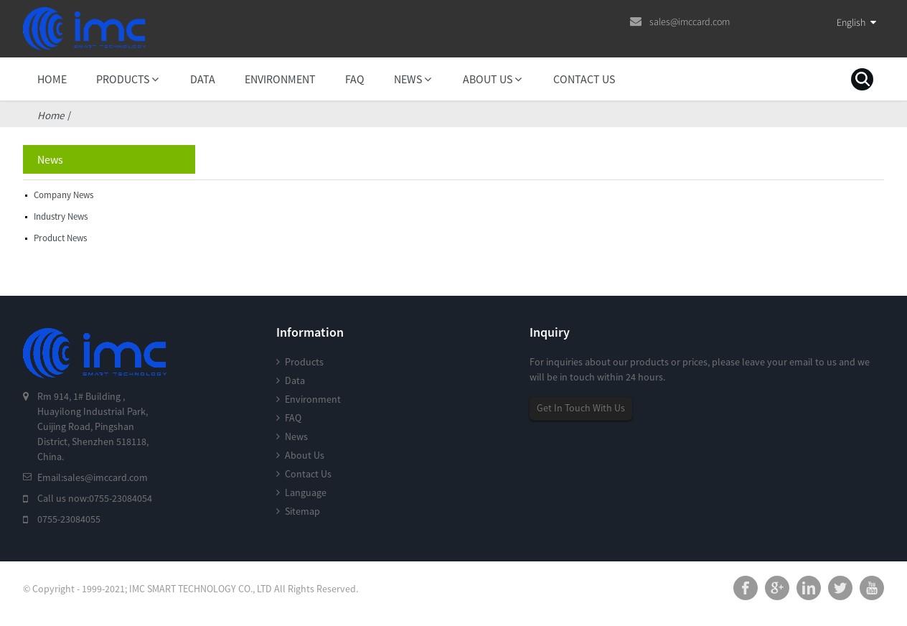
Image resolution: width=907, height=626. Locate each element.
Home (50, 115)
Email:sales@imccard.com (92, 477)
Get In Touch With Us (581, 407)
